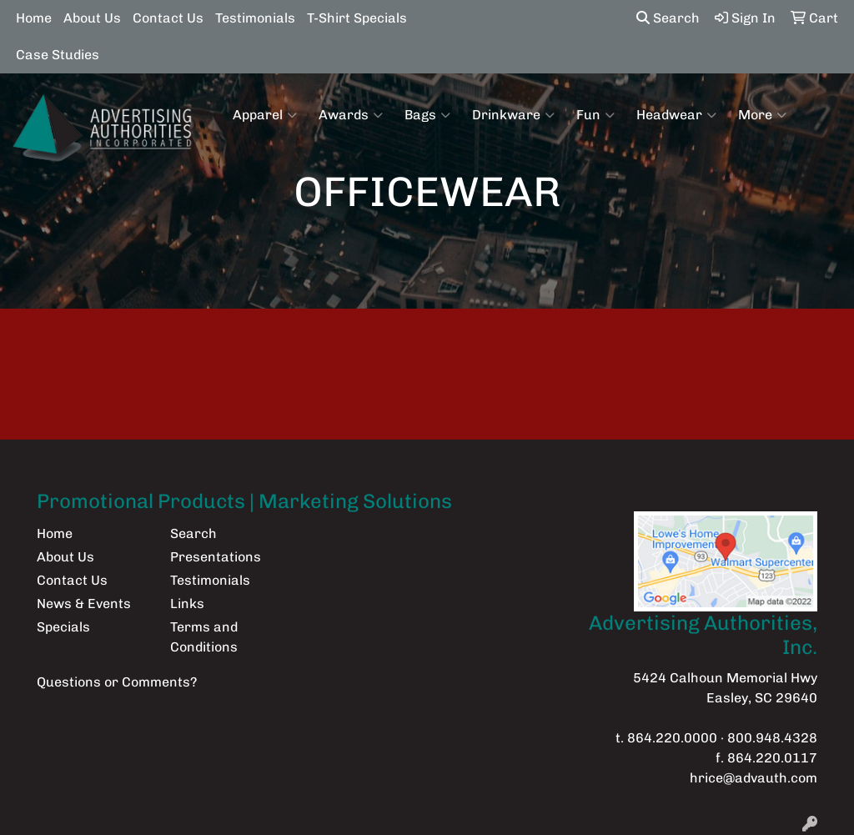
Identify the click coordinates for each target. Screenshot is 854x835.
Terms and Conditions (204, 637)
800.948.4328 (772, 738)
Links (187, 603)
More (762, 115)
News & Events (84, 603)
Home (34, 18)
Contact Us (168, 18)
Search (668, 18)
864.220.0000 (672, 738)
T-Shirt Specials (357, 18)
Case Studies (57, 55)
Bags (427, 115)
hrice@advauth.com (753, 778)
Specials (63, 627)
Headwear (676, 115)
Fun (595, 115)
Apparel (265, 115)
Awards (351, 115)
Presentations (215, 557)
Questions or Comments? (117, 682)
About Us (92, 18)
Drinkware (513, 115)
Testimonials (255, 18)
